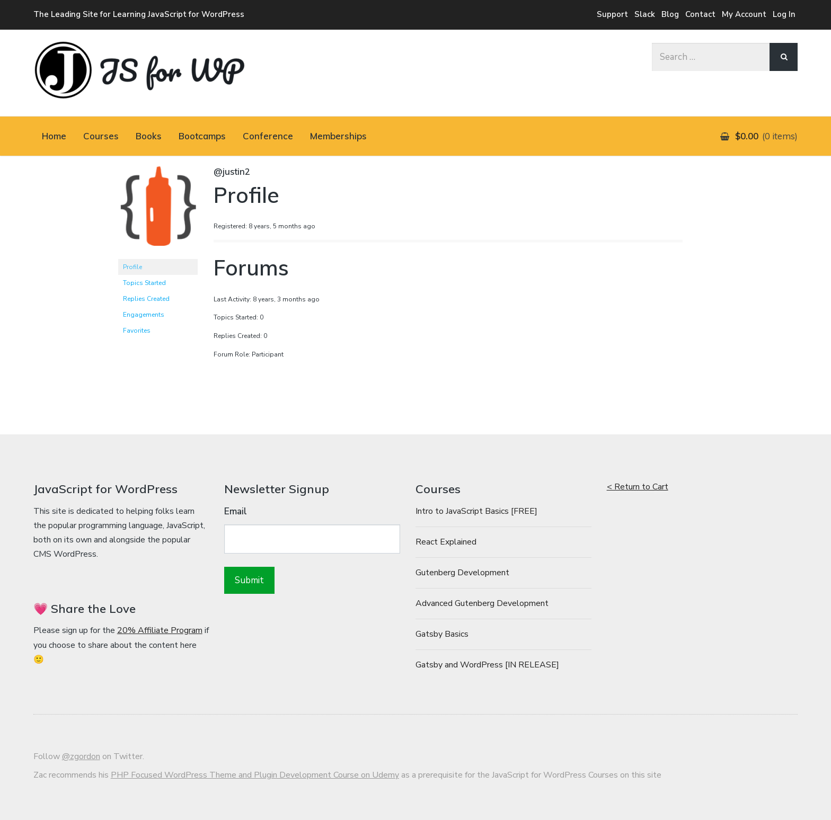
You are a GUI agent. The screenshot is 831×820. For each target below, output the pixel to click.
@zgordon (81, 756)
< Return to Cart (637, 487)
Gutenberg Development (462, 572)
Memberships (338, 135)
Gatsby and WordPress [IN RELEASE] (487, 665)
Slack (644, 14)
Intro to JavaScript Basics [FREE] (476, 511)
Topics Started (144, 283)
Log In (784, 14)
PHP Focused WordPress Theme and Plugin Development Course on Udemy (255, 775)
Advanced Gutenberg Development (482, 603)
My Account (744, 14)
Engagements (143, 314)
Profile (132, 267)
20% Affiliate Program (159, 630)
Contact (700, 14)
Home (54, 135)
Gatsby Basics (441, 634)
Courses (101, 135)
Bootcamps (202, 135)
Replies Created (146, 299)
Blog (670, 14)
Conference (268, 135)
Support (612, 14)
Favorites (137, 330)
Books (149, 135)
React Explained (445, 542)
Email (235, 511)
